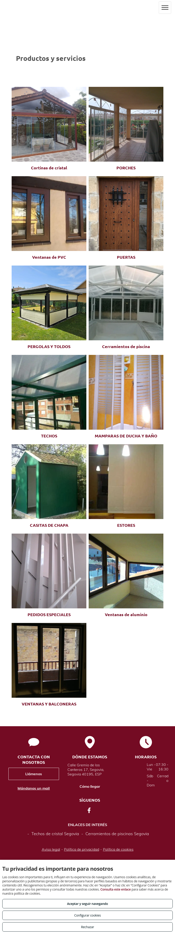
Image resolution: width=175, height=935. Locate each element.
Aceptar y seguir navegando (87, 903)
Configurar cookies (87, 915)
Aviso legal (51, 849)
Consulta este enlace (115, 889)
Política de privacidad (81, 849)
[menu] (165, 7)
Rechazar (87, 927)
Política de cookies (118, 849)
